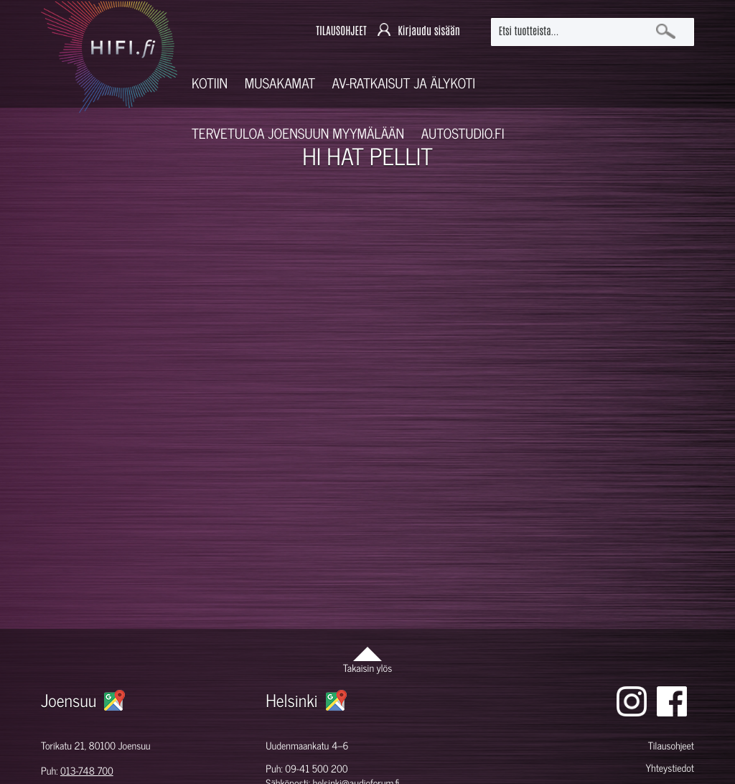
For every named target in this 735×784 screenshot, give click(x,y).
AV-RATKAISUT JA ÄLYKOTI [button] (404, 83)
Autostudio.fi (463, 133)
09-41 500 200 (316, 768)
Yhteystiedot (669, 768)
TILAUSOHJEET (341, 31)
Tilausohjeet (671, 745)
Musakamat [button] (280, 83)
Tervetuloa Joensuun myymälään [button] (298, 133)
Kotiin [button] (210, 83)
